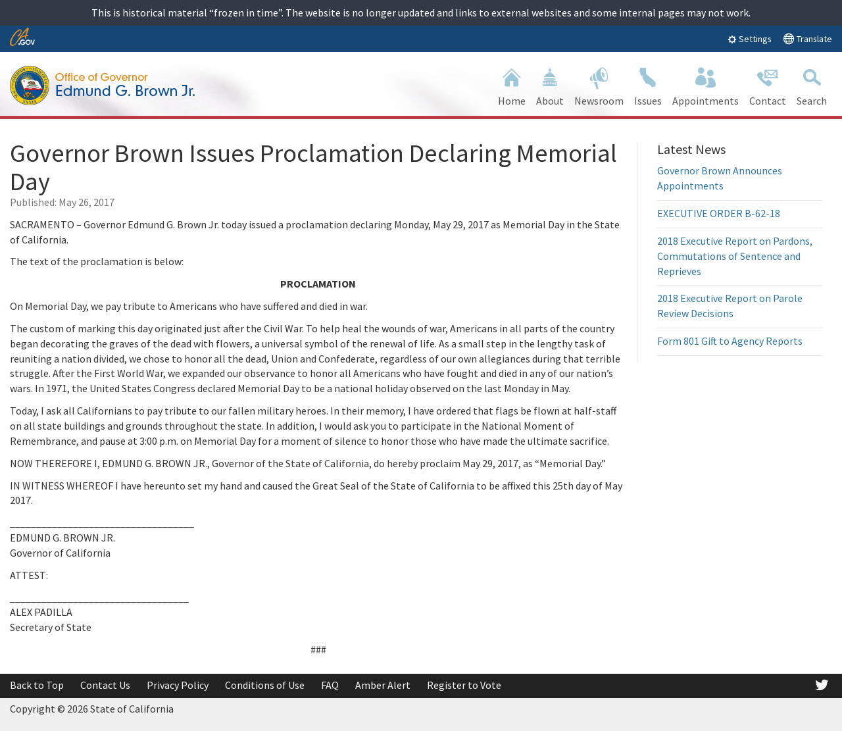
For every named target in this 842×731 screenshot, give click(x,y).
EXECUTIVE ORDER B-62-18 (718, 213)
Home (512, 85)
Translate (807, 38)
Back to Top (37, 685)
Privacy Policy (178, 685)
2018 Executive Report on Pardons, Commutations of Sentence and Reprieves (734, 256)
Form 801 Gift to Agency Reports (730, 340)
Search (812, 85)
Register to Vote (464, 685)
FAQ (330, 685)
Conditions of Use (265, 685)
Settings (750, 39)
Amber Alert (382, 685)
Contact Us (105, 685)
